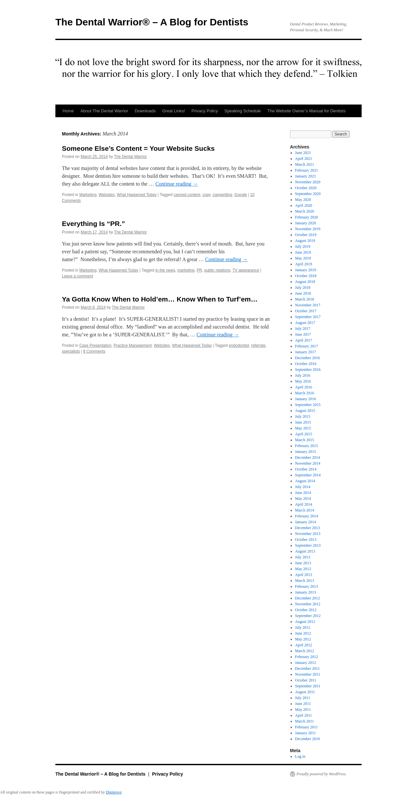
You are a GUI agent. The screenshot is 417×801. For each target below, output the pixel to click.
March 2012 (304, 651)
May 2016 (303, 381)
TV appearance (246, 270)
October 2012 (306, 610)
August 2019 (305, 240)
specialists (71, 351)
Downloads (145, 110)
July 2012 (302, 627)
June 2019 (303, 252)
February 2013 (306, 586)
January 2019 (305, 270)
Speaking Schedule (242, 110)
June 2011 (303, 703)
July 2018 (302, 287)
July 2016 (302, 375)
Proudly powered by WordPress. (321, 774)
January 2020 (305, 223)
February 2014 (306, 516)
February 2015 (306, 445)
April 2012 (303, 645)
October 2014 (306, 469)
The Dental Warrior (130, 156)
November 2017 (308, 305)
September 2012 (308, 615)
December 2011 (307, 668)
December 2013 (307, 528)
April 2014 (303, 504)
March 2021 (304, 164)
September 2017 (308, 317)
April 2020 (303, 205)
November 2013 (308, 533)
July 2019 (302, 246)
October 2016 (306, 363)
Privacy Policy (205, 110)
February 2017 (306, 346)
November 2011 (307, 674)
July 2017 (302, 328)
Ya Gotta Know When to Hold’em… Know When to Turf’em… (160, 299)
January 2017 (305, 352)
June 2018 (303, 293)
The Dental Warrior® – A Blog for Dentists (151, 22)
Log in (300, 756)
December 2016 (307, 358)
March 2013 (304, 580)
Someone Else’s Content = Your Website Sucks (138, 148)
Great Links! (173, 110)
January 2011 (305, 733)
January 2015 (305, 451)
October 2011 (305, 680)
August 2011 (305, 692)
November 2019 (308, 229)
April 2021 (303, 158)
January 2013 (305, 592)
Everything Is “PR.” (93, 223)
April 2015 (303, 434)
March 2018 (304, 299)
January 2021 (305, 176)
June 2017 (303, 334)
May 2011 (303, 709)
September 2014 (308, 475)
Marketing (87, 194)
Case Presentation (95, 345)
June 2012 (303, 633)
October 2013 (306, 539)
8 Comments (94, 351)
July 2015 (302, 416)
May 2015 (303, 428)
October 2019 (306, 234)
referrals (258, 345)
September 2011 (308, 686)
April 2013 (303, 574)
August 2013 (305, 551)
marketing (185, 270)
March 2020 (304, 211)
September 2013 (308, 545)
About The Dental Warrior (104, 110)
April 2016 (303, 387)
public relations (217, 270)
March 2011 (304, 721)
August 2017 (305, 322)
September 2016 (308, 369)
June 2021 (303, 152)
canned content (187, 194)
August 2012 (305, 621)
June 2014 (303, 492)
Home (68, 110)
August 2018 (305, 281)
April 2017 (303, 340)
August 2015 (305, 410)
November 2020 (308, 182)
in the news (165, 270)
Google (240, 194)
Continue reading (176, 184)
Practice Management (133, 345)
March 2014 (304, 510)
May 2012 (303, 639)
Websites (107, 194)
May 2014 (303, 498)
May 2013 (303, 569)
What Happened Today (137, 194)
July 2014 (302, 487)
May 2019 (303, 258)
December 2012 (307, 598)
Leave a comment (77, 276)
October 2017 (306, 311)
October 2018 (306, 276)
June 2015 (303, 422)
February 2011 (306, 727)
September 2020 (308, 193)
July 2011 (302, 698)
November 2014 (308, 463)
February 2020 (306, 217)
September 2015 (308, 404)
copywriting (222, 194)
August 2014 (305, 481)
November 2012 (308, 604)
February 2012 (306, 656)
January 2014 (305, 522)
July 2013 (302, 557)
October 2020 (306, 188)
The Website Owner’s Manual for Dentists (306, 110)
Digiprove (114, 792)
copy (206, 194)
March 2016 (304, 393)
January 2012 (305, 662)
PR (199, 270)
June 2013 (303, 563)
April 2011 (303, 715)
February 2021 (306, 170)
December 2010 (307, 739)
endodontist (239, 345)
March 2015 (304, 440)
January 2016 (305, 399)
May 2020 (303, 199)
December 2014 (307, 457)
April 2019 (303, 264)
